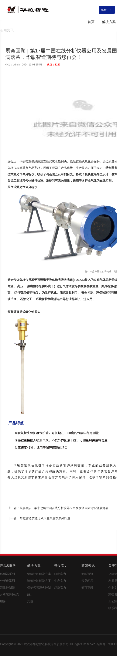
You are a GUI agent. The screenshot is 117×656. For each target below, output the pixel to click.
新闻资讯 (87, 574)
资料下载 (87, 587)
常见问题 (87, 580)
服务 (3, 601)
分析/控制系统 (9, 594)
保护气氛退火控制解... (39, 591)
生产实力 (60, 580)
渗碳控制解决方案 (39, 574)
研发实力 (60, 574)
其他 (30, 601)
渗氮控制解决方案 (39, 580)
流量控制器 (7, 587)
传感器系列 (7, 574)
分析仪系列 (7, 580)
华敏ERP (107, 10)
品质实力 (60, 587)
